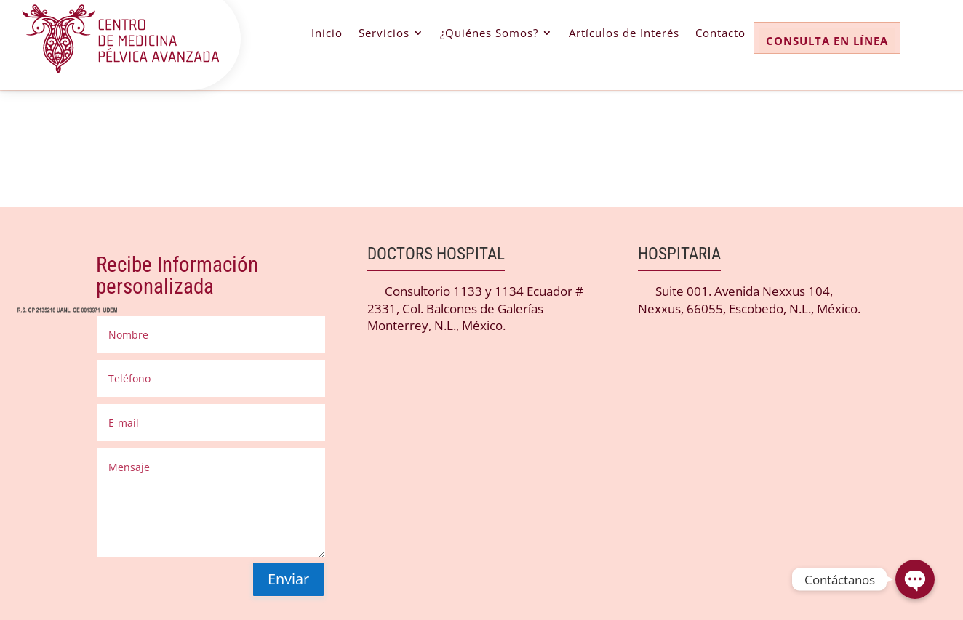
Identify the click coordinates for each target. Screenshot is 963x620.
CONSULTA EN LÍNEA (827, 40)
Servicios (384, 34)
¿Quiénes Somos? (489, 34)
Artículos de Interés (624, 34)
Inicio (327, 34)
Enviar (288, 579)
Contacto (720, 34)
